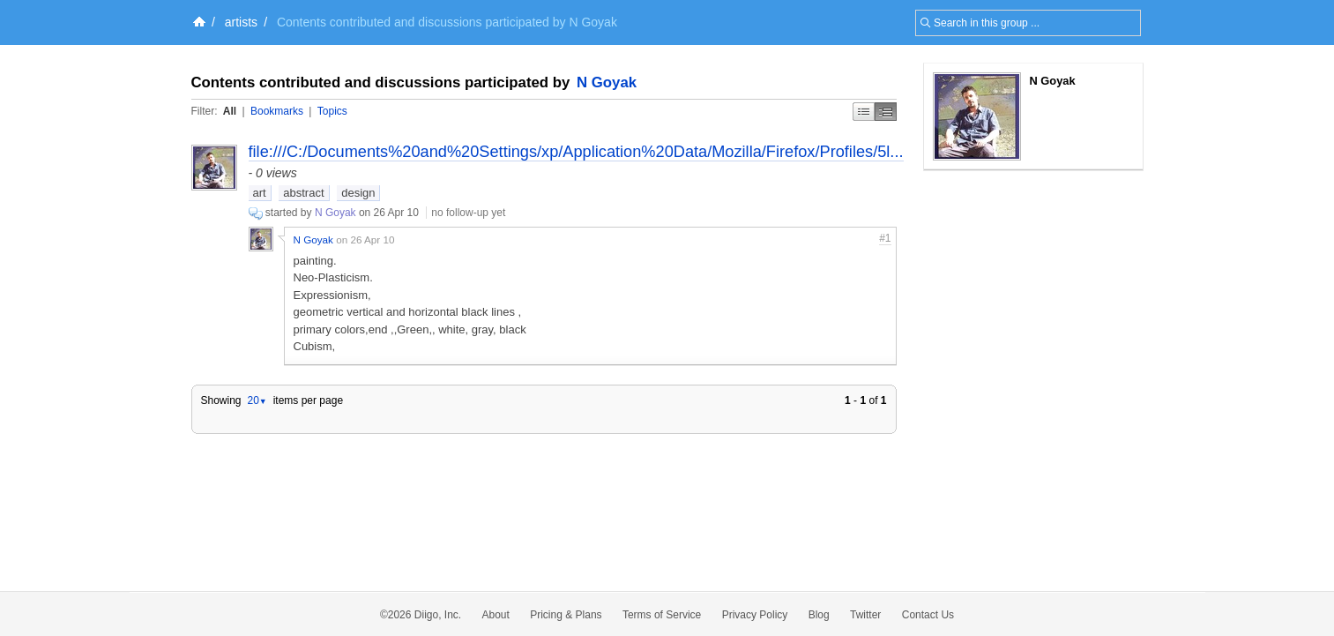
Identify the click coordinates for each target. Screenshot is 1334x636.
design (358, 192)
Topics (332, 111)
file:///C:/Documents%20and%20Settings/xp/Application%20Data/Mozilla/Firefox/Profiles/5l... (576, 152)
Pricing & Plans (565, 615)
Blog (819, 615)
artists (241, 22)
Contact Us (928, 615)
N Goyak (607, 82)
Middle (886, 111)
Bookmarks (276, 111)
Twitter (865, 615)
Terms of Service (661, 615)
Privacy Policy (755, 615)
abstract (303, 192)
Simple (864, 111)
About (496, 615)
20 (256, 400)
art (259, 192)
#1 (885, 238)
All (229, 111)
